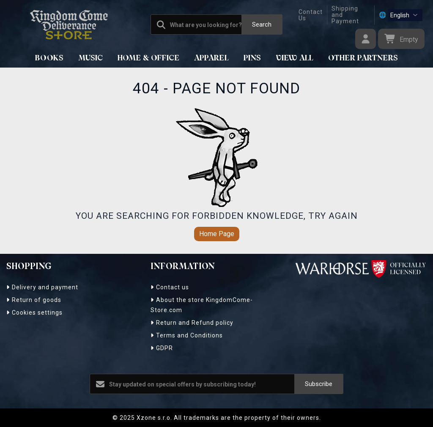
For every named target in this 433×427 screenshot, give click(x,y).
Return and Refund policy (192, 322)
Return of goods (33, 299)
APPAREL (211, 58)
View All (295, 58)
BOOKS (49, 58)
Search (261, 24)
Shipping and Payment (345, 14)
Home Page (216, 234)
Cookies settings (34, 312)
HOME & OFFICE (149, 58)
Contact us (170, 287)
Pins (252, 58)
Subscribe (318, 384)
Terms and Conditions (187, 335)
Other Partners (363, 58)
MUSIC (90, 58)
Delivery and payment (42, 287)
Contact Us (311, 15)
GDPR (162, 348)
